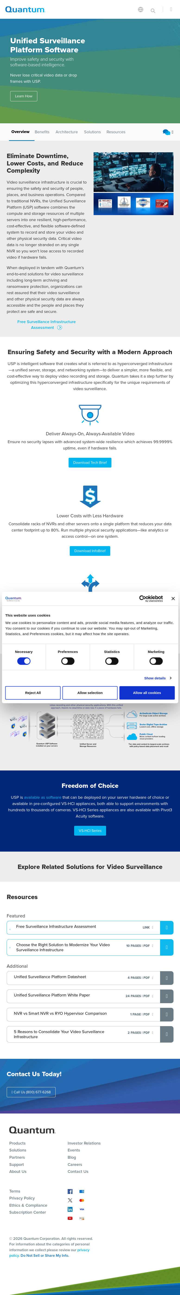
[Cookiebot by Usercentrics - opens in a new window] (142, 598)
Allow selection (90, 693)
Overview (20, 132)
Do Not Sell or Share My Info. (45, 1254)
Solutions (92, 132)
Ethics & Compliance (28, 1204)
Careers (75, 1164)
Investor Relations (84, 1142)
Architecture (67, 132)
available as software (42, 797)
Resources (116, 132)
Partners (17, 1156)
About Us (18, 1171)
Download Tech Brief (90, 462)
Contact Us (78, 1171)
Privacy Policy (22, 1197)
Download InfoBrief (90, 550)
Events (74, 1149)
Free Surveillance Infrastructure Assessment (46, 325)
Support (16, 1164)
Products (17, 1142)
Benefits (42, 132)
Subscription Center (27, 1212)
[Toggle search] (153, 9)
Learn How (23, 96)
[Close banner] (173, 598)
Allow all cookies (147, 693)
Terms (14, 1190)
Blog (72, 1156)
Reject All (33, 693)
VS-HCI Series (90, 830)
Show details (155, 678)
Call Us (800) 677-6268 (31, 1091)
